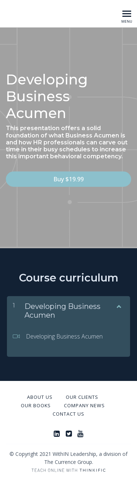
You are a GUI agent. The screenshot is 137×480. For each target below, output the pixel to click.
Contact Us (68, 414)
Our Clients (82, 397)
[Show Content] (118, 305)
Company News (84, 405)
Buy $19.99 (68, 179)
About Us (40, 397)
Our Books (36, 405)
